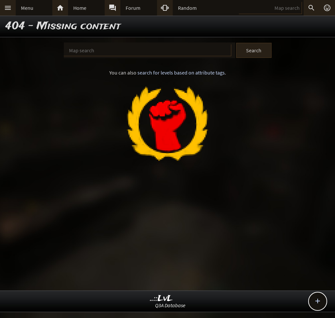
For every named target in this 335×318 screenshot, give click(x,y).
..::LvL (161, 298)
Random (187, 8)
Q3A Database (170, 305)
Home (79, 8)
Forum (133, 8)
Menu (27, 8)
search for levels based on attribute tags (181, 72)
